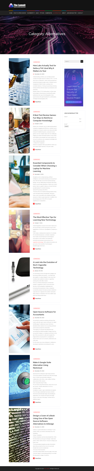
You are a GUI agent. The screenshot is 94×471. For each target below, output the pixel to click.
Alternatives (57, 13)
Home (10, 13)
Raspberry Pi (31, 13)
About (64, 13)
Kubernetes (48, 13)
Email (65, 124)
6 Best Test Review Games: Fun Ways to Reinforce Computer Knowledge (44, 118)
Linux (37, 13)
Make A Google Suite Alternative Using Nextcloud (42, 365)
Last (80, 121)
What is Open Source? (20, 13)
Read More (37, 101)
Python (42, 13)
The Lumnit (46, 468)
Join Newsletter (72, 13)
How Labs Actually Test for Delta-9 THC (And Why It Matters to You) (44, 68)
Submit (66, 126)
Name (66, 116)
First (80, 118)
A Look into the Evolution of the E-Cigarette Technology (45, 265)
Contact (80, 13)
